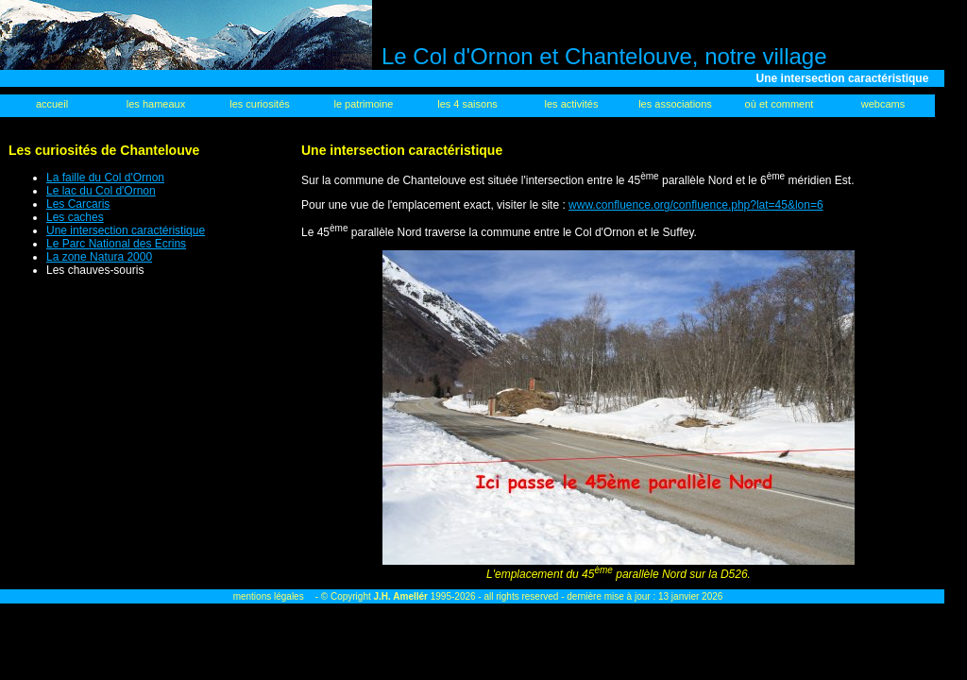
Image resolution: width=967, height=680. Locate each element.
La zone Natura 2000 (99, 257)
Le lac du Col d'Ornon (101, 190)
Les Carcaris (78, 204)
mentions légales (268, 596)
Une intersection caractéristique (125, 230)
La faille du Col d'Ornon (105, 177)
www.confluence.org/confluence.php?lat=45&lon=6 (695, 205)
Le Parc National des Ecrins (116, 243)
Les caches (75, 217)
